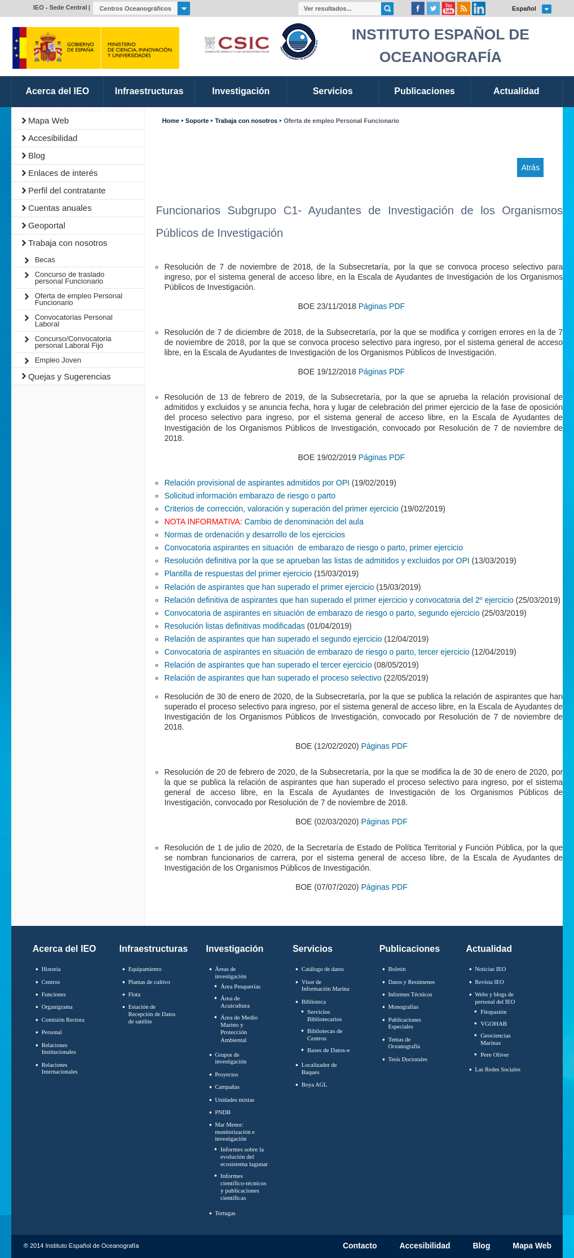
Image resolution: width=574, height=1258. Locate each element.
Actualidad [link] (516, 91)
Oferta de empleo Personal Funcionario (78, 299)
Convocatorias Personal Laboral (74, 320)
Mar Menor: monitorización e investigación (235, 1132)
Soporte (197, 121)
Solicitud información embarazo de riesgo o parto (249, 495)
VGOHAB (493, 1023)
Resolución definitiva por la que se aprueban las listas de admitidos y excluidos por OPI (316, 560)
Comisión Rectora (63, 1020)
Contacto (360, 1246)
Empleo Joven (58, 360)
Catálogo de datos (323, 969)
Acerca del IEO (64, 949)
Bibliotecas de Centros (325, 1034)
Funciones (54, 994)
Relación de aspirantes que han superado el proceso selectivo (272, 677)
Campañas (227, 1087)
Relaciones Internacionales (60, 1068)
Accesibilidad (53, 138)
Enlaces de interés (63, 173)
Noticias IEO (490, 969)
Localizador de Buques (319, 1068)
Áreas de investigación (230, 972)
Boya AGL (315, 1085)
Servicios (313, 949)
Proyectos (226, 1074)
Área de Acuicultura (235, 1002)
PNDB (223, 1112)
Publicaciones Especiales (404, 1023)
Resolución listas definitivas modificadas (234, 625)
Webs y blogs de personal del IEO (495, 998)
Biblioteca (314, 1002)
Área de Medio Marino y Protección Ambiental (239, 1028)
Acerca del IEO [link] (57, 91)
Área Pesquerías (240, 986)
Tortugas (225, 1213)
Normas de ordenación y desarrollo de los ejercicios (254, 534)
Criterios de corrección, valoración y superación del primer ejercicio (281, 508)
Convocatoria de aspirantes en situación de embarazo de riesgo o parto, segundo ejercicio (321, 612)
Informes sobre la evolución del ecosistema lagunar (244, 1156)
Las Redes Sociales (497, 1069)
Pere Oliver (494, 1054)
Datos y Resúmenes (411, 982)
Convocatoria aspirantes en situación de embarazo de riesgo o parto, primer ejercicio (313, 547)
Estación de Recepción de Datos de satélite (151, 1014)
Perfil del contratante (67, 190)
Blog (36, 155)
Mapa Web (48, 120)
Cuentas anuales (60, 208)
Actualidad (489, 949)
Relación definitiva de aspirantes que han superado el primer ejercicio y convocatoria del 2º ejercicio (338, 599)
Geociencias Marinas (495, 1039)
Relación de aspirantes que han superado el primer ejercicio (269, 587)
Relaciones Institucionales (59, 1049)
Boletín (397, 969)
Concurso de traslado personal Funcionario (70, 277)
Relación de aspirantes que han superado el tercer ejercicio (268, 664)
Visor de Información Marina (326, 985)
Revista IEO (489, 982)
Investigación (234, 949)
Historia (51, 969)
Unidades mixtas (234, 1100)
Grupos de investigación (230, 1058)
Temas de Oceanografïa (404, 1043)
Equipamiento (144, 969)
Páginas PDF (382, 306)
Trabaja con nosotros (67, 243)
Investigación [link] (241, 91)
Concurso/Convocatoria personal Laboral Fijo (73, 342)
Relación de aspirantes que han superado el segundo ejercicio (273, 638)
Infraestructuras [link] (149, 91)
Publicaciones (409, 949)
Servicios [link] (333, 91)
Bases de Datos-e (328, 1050)
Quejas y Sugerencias (69, 376)
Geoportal (46, 225)
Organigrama (57, 1007)
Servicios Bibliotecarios (324, 1015)
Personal (52, 1032)
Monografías (403, 1007)
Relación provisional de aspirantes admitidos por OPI (256, 482)
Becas (45, 259)
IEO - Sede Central (60, 7)
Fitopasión (493, 1011)
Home (170, 121)
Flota (134, 994)
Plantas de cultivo (149, 982)
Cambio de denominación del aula (303, 521)
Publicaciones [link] (424, 91)
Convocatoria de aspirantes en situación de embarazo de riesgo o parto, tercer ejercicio (316, 651)
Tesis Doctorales (407, 1059)
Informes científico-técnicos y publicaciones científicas (243, 1187)
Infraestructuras (154, 949)
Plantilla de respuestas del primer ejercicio (238, 573)
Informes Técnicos (410, 994)
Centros (51, 982)
